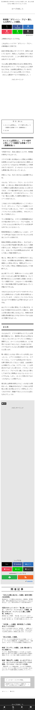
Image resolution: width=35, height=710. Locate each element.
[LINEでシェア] (17, 32)
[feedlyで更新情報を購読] (9, 577)
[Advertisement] (17, 99)
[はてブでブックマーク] (28, 27)
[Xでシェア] (7, 27)
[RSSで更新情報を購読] (25, 577)
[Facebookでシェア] (17, 27)
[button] (28, 32)
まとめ (7, 130)
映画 (4, 403)
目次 (15, 121)
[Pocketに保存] (7, 32)
